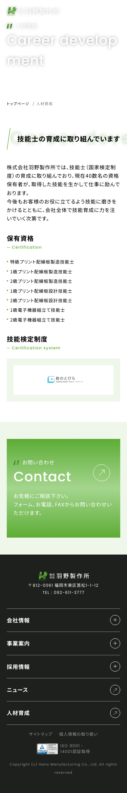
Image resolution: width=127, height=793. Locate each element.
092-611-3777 (69, 593)
